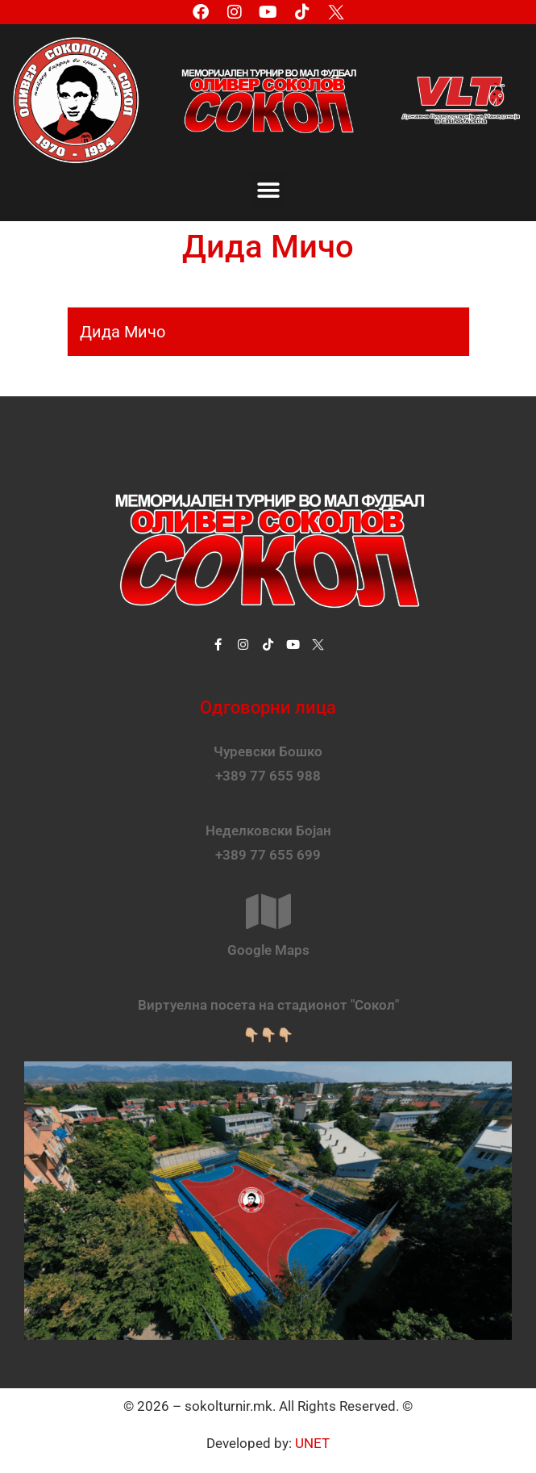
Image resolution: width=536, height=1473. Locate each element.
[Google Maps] (268, 911)
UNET (312, 1443)
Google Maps (268, 950)
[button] (268, 191)
